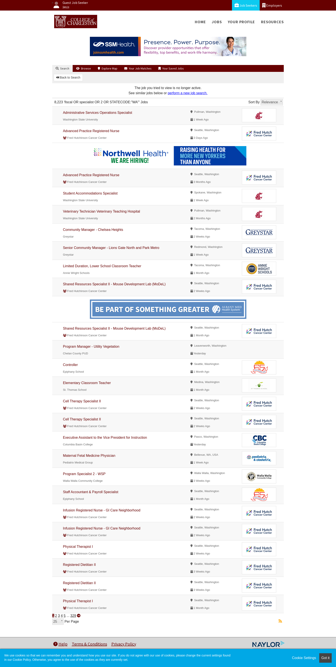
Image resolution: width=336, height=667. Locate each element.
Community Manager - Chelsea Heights (93, 230)
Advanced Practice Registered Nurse (91, 131)
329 (73, 616)
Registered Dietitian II (79, 565)
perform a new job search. (187, 93)
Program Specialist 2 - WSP (84, 474)
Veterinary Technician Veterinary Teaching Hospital (101, 211)
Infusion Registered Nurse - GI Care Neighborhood (101, 510)
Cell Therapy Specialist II (82, 401)
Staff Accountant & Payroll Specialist (90, 492)
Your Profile (241, 21)
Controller (70, 365)
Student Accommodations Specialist (90, 193)
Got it (325, 658)
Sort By (253, 102)
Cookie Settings (304, 658)
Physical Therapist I (78, 546)
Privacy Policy (123, 644)
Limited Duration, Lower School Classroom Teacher (102, 266)
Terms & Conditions (89, 644)
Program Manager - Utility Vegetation (91, 346)
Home (200, 21)
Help (60, 644)
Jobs (217, 21)
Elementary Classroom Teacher (87, 383)
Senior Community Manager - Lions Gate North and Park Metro (111, 248)
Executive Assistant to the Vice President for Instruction (105, 437)
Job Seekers (246, 5)
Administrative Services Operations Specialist (97, 112)
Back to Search (68, 77)
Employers (272, 5)
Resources (272, 21)
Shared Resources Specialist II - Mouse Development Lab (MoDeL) (114, 284)
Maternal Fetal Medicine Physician (89, 455)
